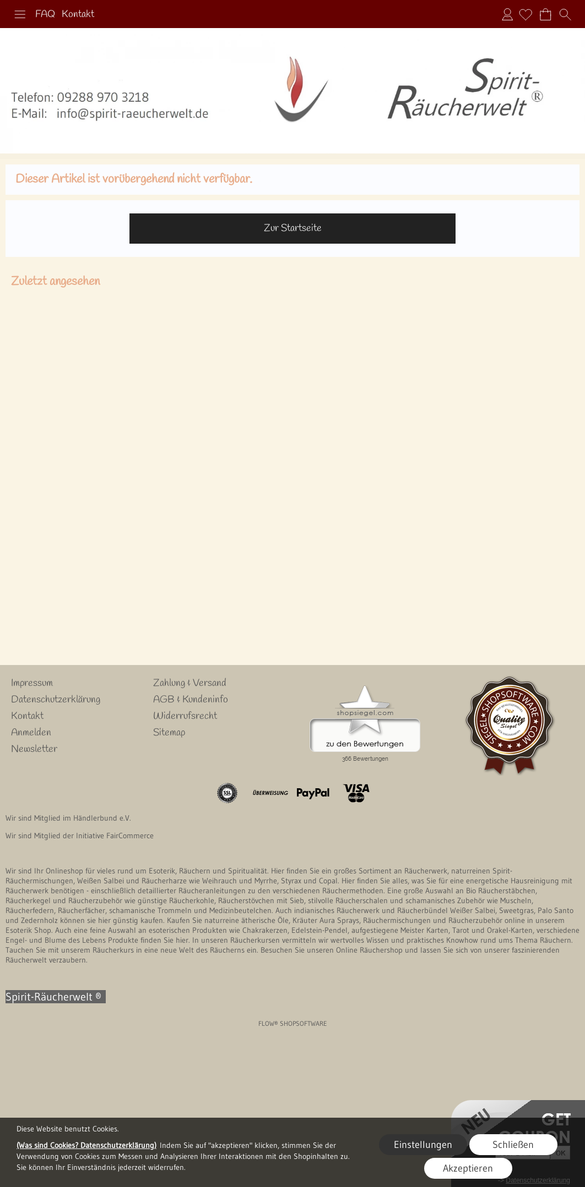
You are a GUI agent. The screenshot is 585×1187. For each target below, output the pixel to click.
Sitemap (169, 732)
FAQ (45, 14)
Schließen (513, 1145)
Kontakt (78, 14)
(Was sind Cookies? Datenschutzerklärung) (86, 1145)
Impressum (32, 683)
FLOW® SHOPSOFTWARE (292, 1023)
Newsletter (34, 749)
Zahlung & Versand (189, 683)
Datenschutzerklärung (55, 699)
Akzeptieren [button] (468, 1168)
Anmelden (507, 14)
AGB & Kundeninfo (190, 699)
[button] (20, 14)
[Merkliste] (525, 14)
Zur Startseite (293, 228)
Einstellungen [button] (423, 1145)
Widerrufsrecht (185, 716)
